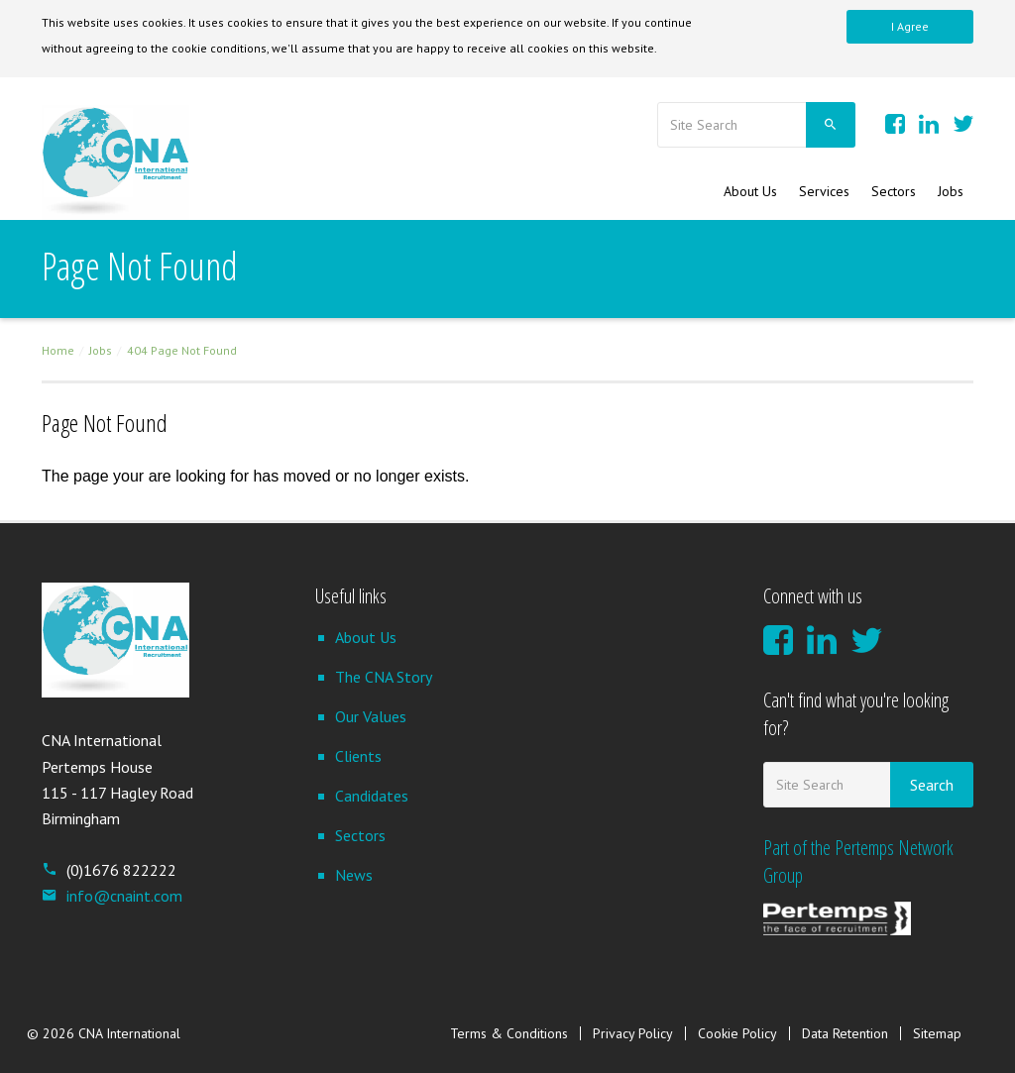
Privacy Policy (633, 1033)
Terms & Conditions (509, 1033)
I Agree (910, 26)
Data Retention (845, 1033)
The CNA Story (383, 677)
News (354, 875)
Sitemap (937, 1033)
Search (932, 785)
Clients (358, 756)
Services (824, 191)
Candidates (371, 795)
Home (58, 350)
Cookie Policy (737, 1033)
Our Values (370, 716)
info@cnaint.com (112, 896)
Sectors (893, 191)
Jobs (950, 191)
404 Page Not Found (182, 350)
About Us (750, 191)
